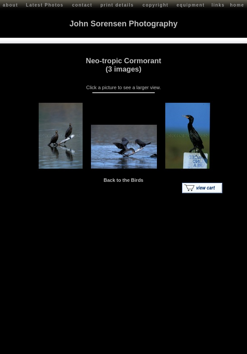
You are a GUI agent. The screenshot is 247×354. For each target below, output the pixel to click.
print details (117, 5)
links (218, 5)
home (237, 5)
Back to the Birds (123, 178)
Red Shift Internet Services (215, 345)
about (10, 5)
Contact (84, 345)
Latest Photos (45, 5)
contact (82, 5)
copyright (155, 5)
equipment (191, 5)
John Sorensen (56, 345)
